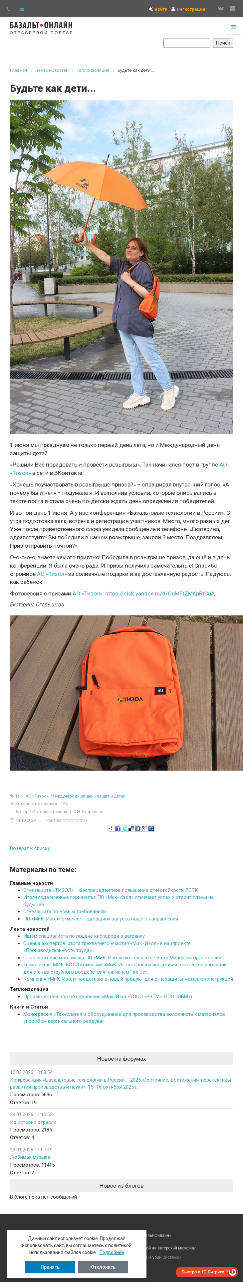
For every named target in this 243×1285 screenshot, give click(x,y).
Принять (50, 1267)
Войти (160, 9)
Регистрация (191, 9)
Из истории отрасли (33, 1122)
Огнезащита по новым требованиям (65, 911)
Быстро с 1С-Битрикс (202, 1272)
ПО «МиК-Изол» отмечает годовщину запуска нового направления (100, 919)
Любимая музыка (30, 1157)
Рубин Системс (164, 1257)
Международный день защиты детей (88, 796)
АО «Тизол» (88, 593)
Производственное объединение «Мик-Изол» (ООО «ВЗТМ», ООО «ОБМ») (107, 997)
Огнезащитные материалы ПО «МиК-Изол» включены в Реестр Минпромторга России (122, 958)
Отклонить (103, 1267)
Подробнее (112, 1252)
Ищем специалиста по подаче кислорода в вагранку (84, 936)
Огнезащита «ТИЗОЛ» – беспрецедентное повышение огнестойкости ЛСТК (110, 890)
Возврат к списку (30, 848)
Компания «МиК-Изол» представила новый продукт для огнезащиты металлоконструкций (128, 979)
